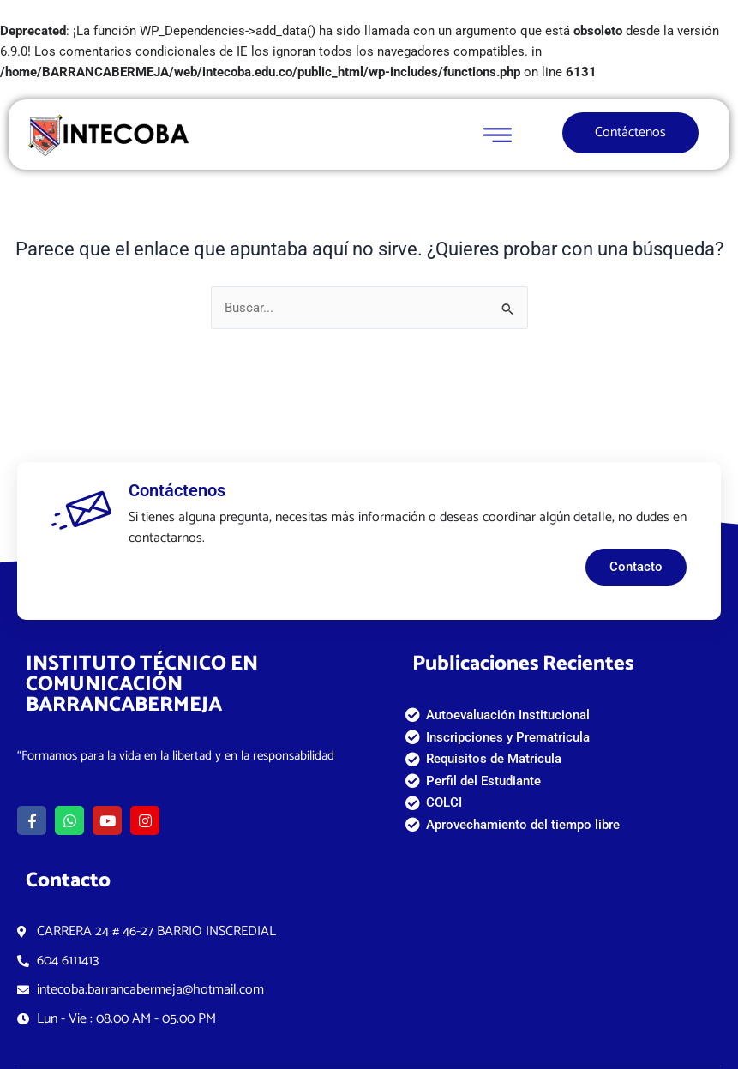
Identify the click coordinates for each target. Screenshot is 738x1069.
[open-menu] (501, 135)
